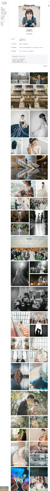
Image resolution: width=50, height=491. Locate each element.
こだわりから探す (4, 14)
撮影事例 (4, 23)
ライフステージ (4, 19)
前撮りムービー (4, 18)
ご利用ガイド (4, 24)
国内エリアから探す (4, 11)
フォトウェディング (3, 8)
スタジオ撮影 (4, 17)
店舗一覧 (2, 25)
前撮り (1, 7)
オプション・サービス (3, 21)
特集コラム (2, 22)
